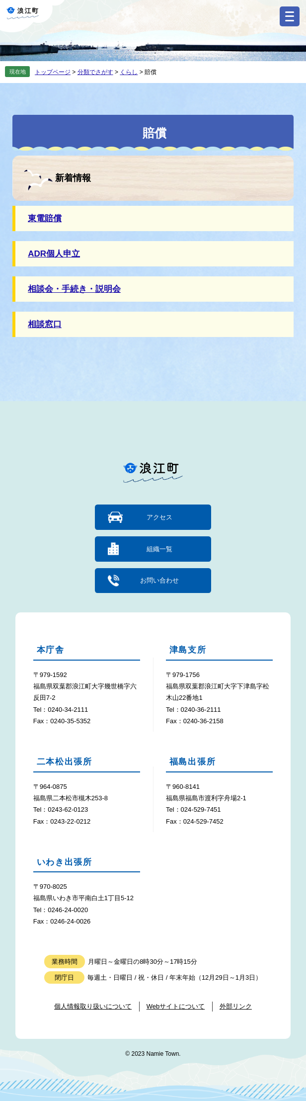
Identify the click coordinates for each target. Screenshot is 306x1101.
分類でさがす (95, 72)
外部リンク (236, 1006)
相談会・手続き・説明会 (74, 289)
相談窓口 (45, 324)
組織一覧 (159, 549)
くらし (129, 72)
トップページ (53, 72)
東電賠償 (45, 218)
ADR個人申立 (54, 253)
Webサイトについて (176, 1006)
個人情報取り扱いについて (93, 1006)
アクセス (159, 517)
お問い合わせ (159, 580)
